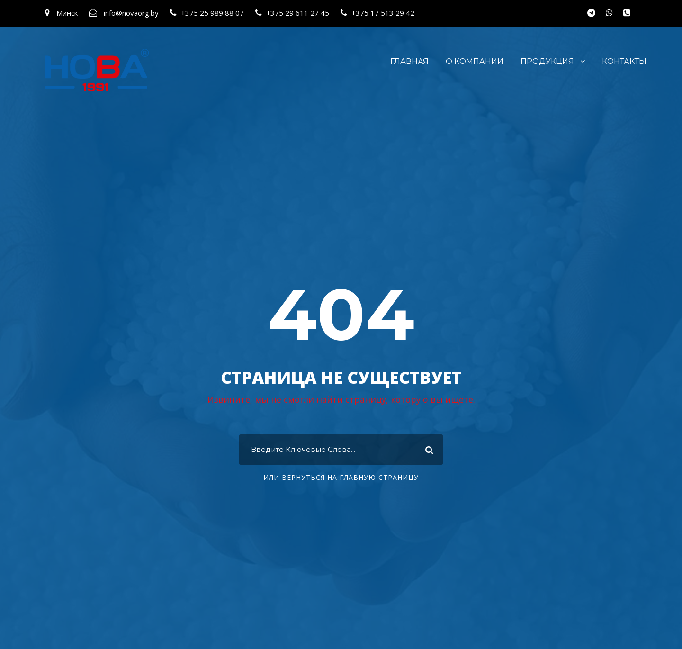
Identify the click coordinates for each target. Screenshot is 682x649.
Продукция (547, 61)
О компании (474, 61)
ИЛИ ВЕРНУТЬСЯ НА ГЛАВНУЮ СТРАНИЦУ (341, 477)
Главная (409, 61)
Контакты (624, 61)
